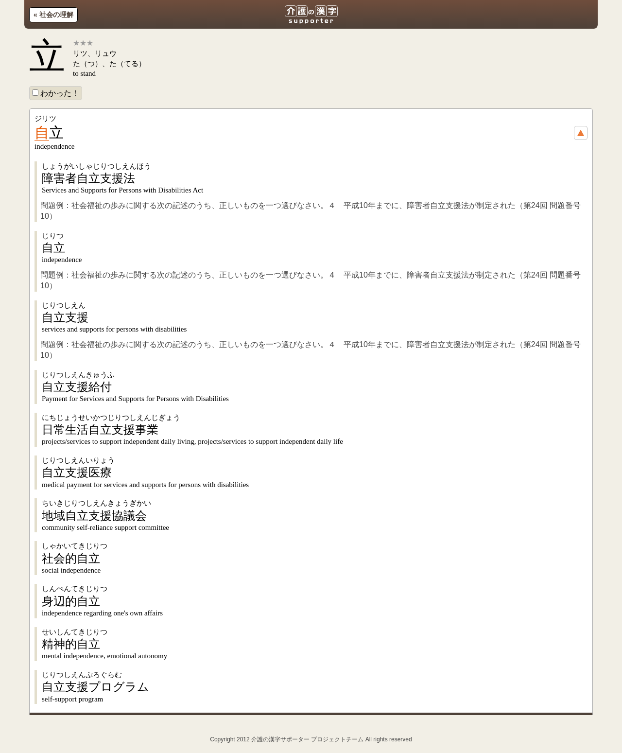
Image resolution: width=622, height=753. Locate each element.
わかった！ (55, 93)
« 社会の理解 (53, 14)
